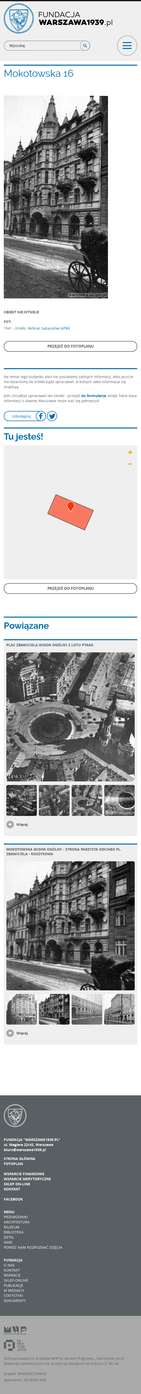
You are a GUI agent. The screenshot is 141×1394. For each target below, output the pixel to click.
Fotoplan (13, 1163)
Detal (9, 1237)
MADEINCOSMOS (32, 1373)
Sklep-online (16, 1280)
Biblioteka (13, 1232)
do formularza (93, 395)
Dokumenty (15, 1300)
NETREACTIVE (35, 1380)
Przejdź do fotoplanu (70, 346)
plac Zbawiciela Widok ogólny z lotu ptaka (49, 644)
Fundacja (13, 1260)
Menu (9, 1211)
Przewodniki (16, 1216)
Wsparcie (12, 1275)
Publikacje (13, 1285)
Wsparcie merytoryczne (27, 1178)
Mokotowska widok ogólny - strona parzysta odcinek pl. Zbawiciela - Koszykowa (63, 851)
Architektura (17, 1222)
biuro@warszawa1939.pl (25, 1149)
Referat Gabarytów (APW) (49, 328)
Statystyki (13, 1295)
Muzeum (11, 1227)
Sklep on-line (17, 1184)
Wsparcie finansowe (24, 1173)
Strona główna (19, 1158)
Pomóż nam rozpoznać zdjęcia (33, 1247)
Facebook (13, 1199)
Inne (8, 1242)
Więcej (22, 824)
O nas (9, 1265)
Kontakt (12, 1189)
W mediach (14, 1290)
